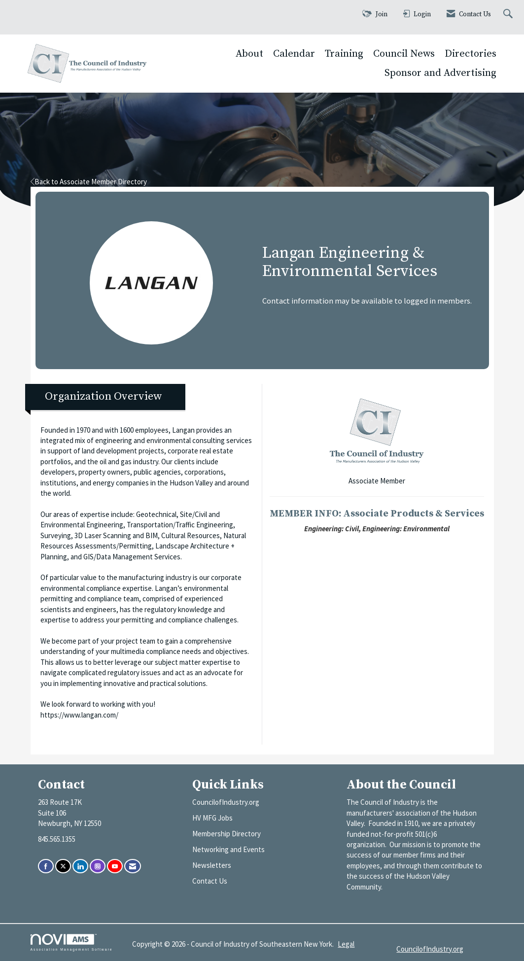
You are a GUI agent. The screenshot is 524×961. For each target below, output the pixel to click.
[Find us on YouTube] (115, 866)
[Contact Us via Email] (132, 866)
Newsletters (211, 865)
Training (344, 53)
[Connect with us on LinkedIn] (80, 866)
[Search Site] (509, 14)
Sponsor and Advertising (440, 73)
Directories (470, 53)
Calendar (294, 53)
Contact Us (209, 881)
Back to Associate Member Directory (89, 181)
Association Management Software (72, 943)
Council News (404, 53)
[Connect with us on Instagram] (97, 866)
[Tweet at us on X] (63, 866)
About (249, 53)
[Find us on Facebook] (46, 866)
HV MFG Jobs (212, 818)
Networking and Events (228, 849)
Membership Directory (226, 833)
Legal (346, 944)
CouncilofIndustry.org (225, 802)
